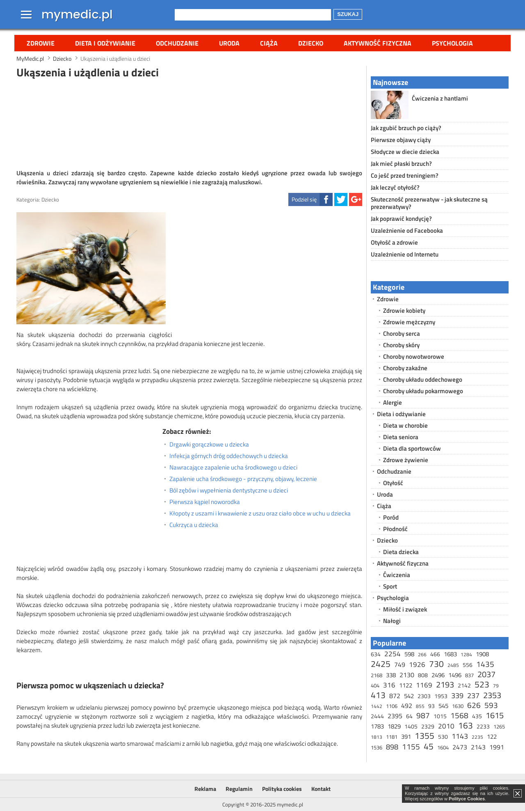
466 (435, 654)
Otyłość (393, 483)
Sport (390, 586)
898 (392, 746)
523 (482, 684)
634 (376, 654)
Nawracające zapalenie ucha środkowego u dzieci (233, 467)
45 (429, 746)
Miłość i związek (405, 609)
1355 (424, 735)
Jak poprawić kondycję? (401, 218)
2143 (478, 747)
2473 (459, 747)
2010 (446, 726)
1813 (376, 737)
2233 (483, 726)
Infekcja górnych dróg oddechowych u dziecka (228, 455)
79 (496, 686)
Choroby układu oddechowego (422, 379)
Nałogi (392, 620)
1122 (405, 685)
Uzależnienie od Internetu (404, 254)
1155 (411, 746)
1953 (440, 696)
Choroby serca (401, 333)
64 (409, 716)
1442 (376, 706)
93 (431, 705)
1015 (440, 716)
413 (378, 694)
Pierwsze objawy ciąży (401, 139)
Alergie (392, 402)
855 (420, 706)
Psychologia (452, 43)
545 (443, 705)
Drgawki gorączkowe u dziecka (209, 444)
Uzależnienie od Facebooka (407, 230)
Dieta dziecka (401, 552)
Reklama (205, 788)
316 (389, 685)
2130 (406, 675)
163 (465, 725)
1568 (459, 715)
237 (473, 695)
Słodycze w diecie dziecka (405, 151)
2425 (380, 663)
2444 (377, 716)
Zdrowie (41, 43)
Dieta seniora (400, 437)
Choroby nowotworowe (413, 356)
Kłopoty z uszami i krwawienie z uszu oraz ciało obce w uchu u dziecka (260, 513)
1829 (394, 726)
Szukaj (347, 14)
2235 (477, 737)
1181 (391, 737)
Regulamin (239, 788)
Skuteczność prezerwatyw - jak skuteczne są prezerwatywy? (429, 203)
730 (436, 663)
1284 (466, 654)
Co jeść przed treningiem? (404, 175)
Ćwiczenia (396, 575)
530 (443, 736)
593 (491, 705)
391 (406, 736)
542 (409, 696)
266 (422, 654)
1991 (496, 747)
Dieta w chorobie (405, 425)
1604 (443, 747)
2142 (464, 685)
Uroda (229, 43)
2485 (453, 665)
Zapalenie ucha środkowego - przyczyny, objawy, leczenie (243, 478)
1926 (417, 664)
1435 (485, 664)
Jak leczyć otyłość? (395, 187)
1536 (376, 747)
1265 (499, 726)
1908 (482, 654)
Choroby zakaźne (405, 368)
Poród (391, 517)
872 (394, 696)
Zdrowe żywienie (405, 460)
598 (409, 654)
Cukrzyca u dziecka (193, 524)
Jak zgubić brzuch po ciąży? (406, 128)
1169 (424, 685)
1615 (495, 715)
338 (391, 675)
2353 (492, 695)
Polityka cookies (282, 788)
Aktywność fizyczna (377, 43)
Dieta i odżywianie (105, 43)
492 (406, 705)
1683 (450, 654)
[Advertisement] (189, 123)
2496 (438, 675)
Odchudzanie (177, 43)
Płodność (395, 529)
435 (477, 716)
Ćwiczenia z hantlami (440, 98)
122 (492, 736)
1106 (391, 706)
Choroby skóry (401, 345)
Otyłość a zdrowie (394, 242)
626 (474, 705)
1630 (457, 706)
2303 (424, 696)
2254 (392, 653)
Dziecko (310, 43)
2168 (376, 675)
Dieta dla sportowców (412, 448)
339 (457, 695)
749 (399, 664)
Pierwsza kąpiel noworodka (204, 501)
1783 (377, 726)
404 (375, 685)
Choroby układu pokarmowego (423, 391)
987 (423, 715)
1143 (460, 736)
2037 (486, 674)
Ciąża (269, 43)
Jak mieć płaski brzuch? (401, 163)
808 (423, 675)
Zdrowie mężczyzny (409, 322)
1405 (411, 726)
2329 (427, 726)
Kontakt (321, 788)
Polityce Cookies (467, 798)
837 (469, 675)
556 (467, 664)
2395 (395, 716)
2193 (445, 684)
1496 (454, 675)
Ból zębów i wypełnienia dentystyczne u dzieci (228, 490)
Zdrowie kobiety (404, 310)
